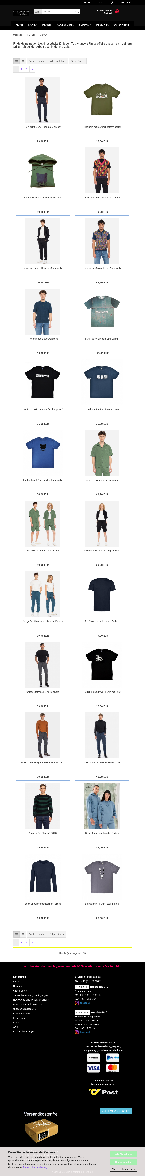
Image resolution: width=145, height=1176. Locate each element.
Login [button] (111, 2)
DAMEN (32, 24)
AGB (15, 1027)
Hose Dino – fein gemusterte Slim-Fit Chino (42, 762)
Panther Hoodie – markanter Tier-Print (42, 197)
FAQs (16, 981)
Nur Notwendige (123, 1162)
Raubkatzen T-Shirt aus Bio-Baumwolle (42, 480)
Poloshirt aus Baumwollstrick (43, 338)
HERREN (47, 24)
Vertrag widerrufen (116, 1111)
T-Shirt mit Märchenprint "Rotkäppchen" (43, 409)
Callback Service (21, 1013)
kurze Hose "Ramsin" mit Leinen (43, 550)
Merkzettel (126, 2)
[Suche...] (38, 11)
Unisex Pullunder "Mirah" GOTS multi (102, 197)
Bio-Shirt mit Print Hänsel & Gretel (102, 409)
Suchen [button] (86, 2)
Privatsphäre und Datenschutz (28, 1004)
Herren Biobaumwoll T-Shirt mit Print (102, 692)
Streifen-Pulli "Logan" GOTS (43, 833)
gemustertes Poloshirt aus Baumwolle (102, 268)
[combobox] (37, 61)
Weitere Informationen (123, 1169)
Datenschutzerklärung (35, 1167)
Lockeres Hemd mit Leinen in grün (102, 480)
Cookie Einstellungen (23, 1031)
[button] (99, 2)
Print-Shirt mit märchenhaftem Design (102, 127)
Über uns (17, 986)
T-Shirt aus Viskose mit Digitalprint (102, 338)
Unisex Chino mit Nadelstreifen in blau (102, 762)
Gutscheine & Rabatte (24, 1009)
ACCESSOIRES (65, 24)
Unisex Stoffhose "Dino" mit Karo (42, 692)
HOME (19, 24)
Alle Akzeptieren (123, 1154)
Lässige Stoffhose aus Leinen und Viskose (43, 621)
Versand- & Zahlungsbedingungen (30, 995)
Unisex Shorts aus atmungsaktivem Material (102, 550)
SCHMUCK (85, 24)
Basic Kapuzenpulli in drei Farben (102, 833)
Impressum (19, 1018)
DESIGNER (102, 24)
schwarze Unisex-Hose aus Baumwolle (42, 268)
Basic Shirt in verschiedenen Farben (43, 903)
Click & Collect (20, 990)
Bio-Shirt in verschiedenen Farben (102, 621)
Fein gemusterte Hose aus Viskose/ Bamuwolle (43, 127)
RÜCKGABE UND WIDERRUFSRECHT (31, 999)
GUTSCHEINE (121, 24)
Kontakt (17, 1022)
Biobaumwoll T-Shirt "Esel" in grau (102, 903)
